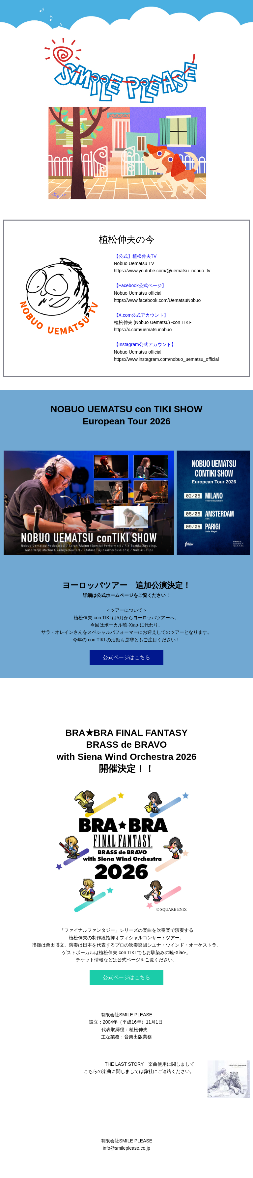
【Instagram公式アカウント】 (145, 344)
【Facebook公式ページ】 (140, 285)
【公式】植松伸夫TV (135, 256)
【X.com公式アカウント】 (141, 315)
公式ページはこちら (126, 657)
